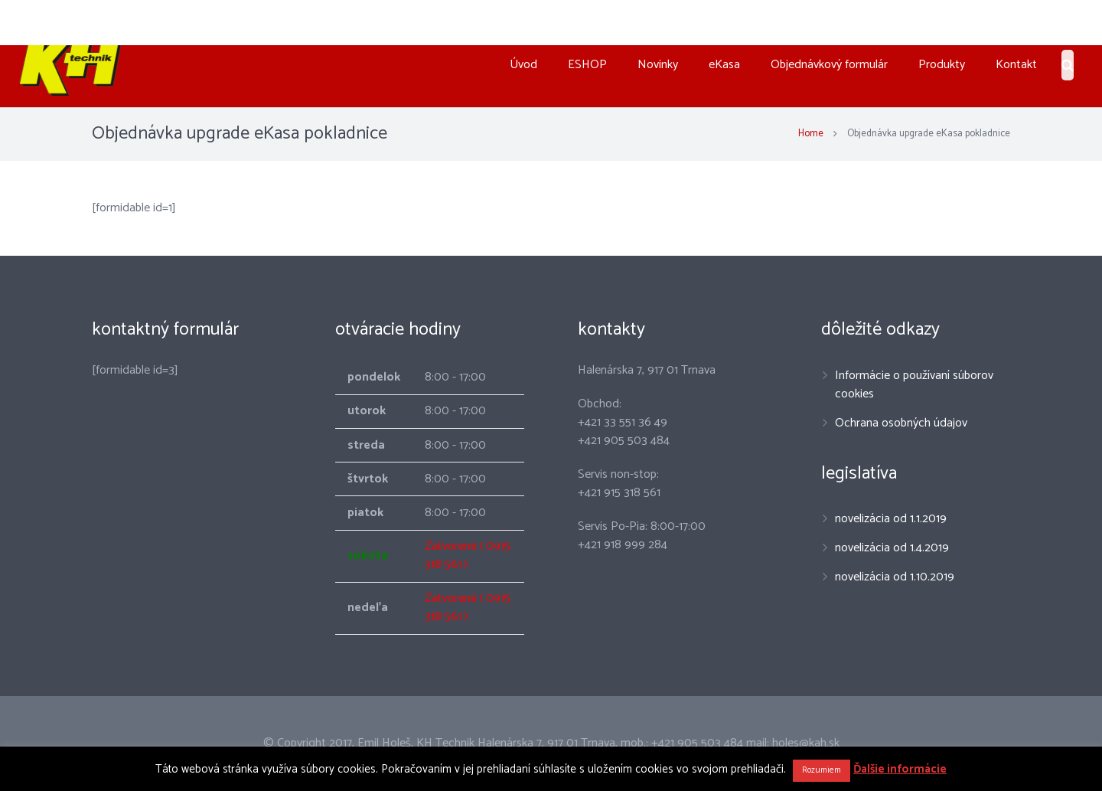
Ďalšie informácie (900, 769)
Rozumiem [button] (821, 770)
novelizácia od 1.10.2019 (894, 577)
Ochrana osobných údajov (901, 423)
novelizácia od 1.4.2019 (892, 548)
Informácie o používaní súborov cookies (914, 384)
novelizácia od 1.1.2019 (891, 518)
